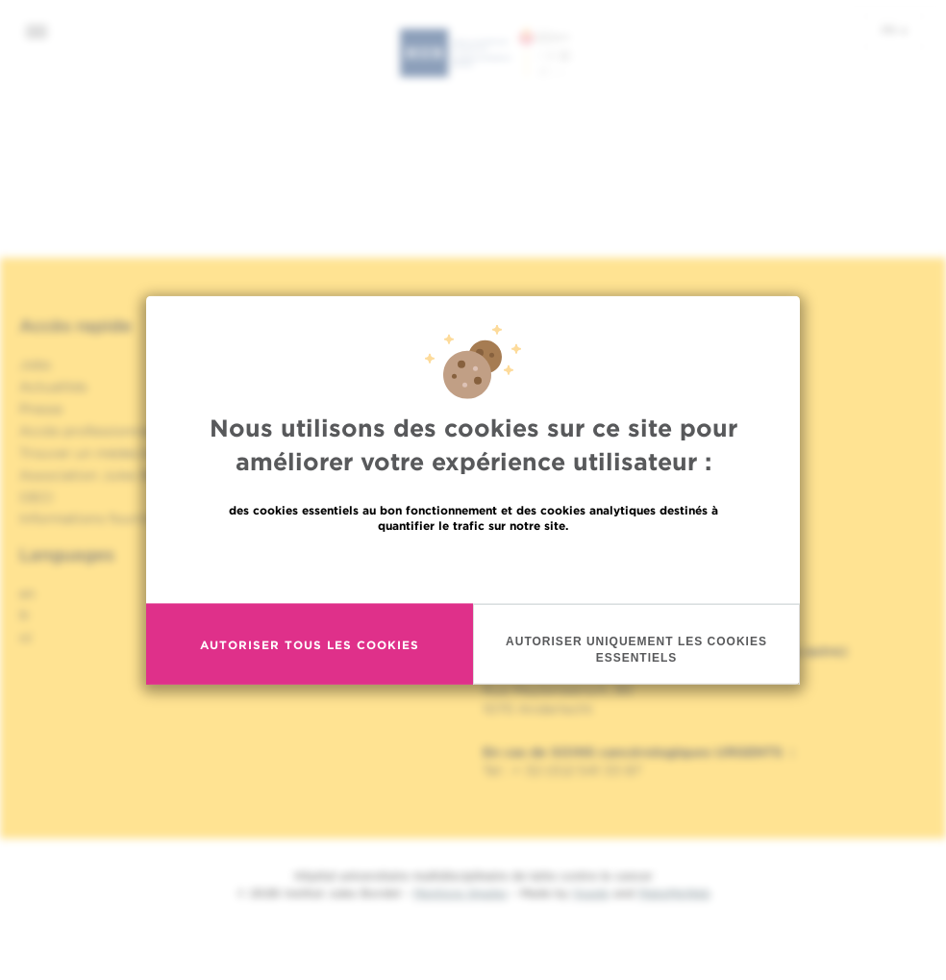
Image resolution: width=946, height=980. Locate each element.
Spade (591, 893)
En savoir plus (473, 568)
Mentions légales (460, 893)
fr (895, 30)
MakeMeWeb (674, 893)
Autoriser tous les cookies (309, 646)
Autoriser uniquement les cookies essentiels (636, 651)
